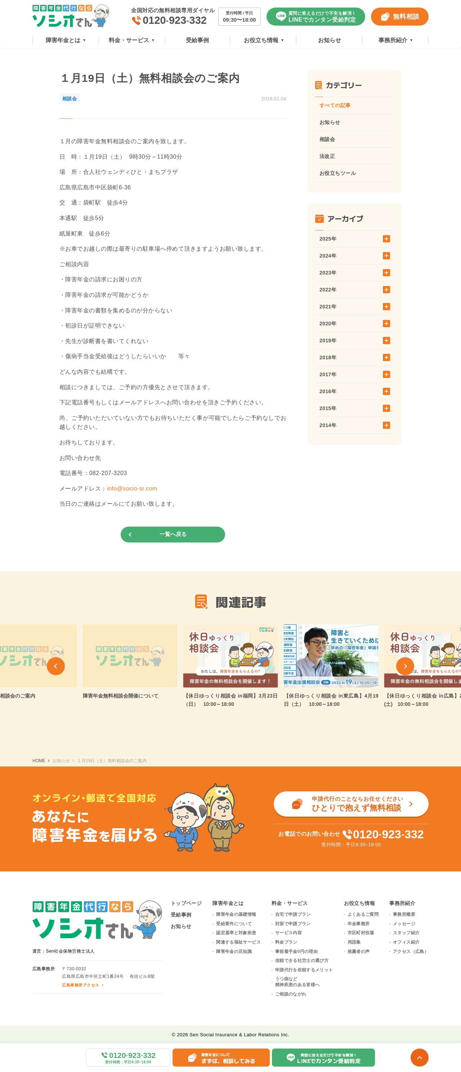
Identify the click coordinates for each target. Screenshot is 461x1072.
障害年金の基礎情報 (236, 914)
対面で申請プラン (293, 923)
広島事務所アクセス (80, 985)
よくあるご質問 (363, 914)
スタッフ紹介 (406, 932)
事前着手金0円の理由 (296, 951)
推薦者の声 (359, 951)
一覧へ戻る (173, 534)
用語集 (354, 942)
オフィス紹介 (406, 942)
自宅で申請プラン (293, 914)
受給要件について (234, 923)
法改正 (327, 156)
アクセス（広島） (411, 951)
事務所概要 (404, 914)
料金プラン (286, 942)
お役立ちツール (337, 173)
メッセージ (404, 923)
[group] (130, 662)
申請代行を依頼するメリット (304, 969)
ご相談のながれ (290, 994)
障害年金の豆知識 (234, 951)
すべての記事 (335, 105)
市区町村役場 (361, 932)
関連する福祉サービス (238, 942)
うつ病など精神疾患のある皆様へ (297, 981)
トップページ (186, 903)
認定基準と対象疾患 (236, 932)
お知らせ (329, 122)
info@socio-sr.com (132, 489)
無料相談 (400, 16)
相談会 (327, 139)
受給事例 (181, 915)
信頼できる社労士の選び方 (301, 960)
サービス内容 (288, 932)
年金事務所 (359, 923)
